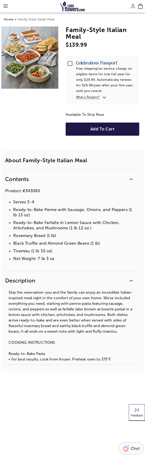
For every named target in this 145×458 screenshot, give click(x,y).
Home (8, 19)
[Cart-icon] (140, 6)
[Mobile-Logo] (72, 6)
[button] (70, 178)
